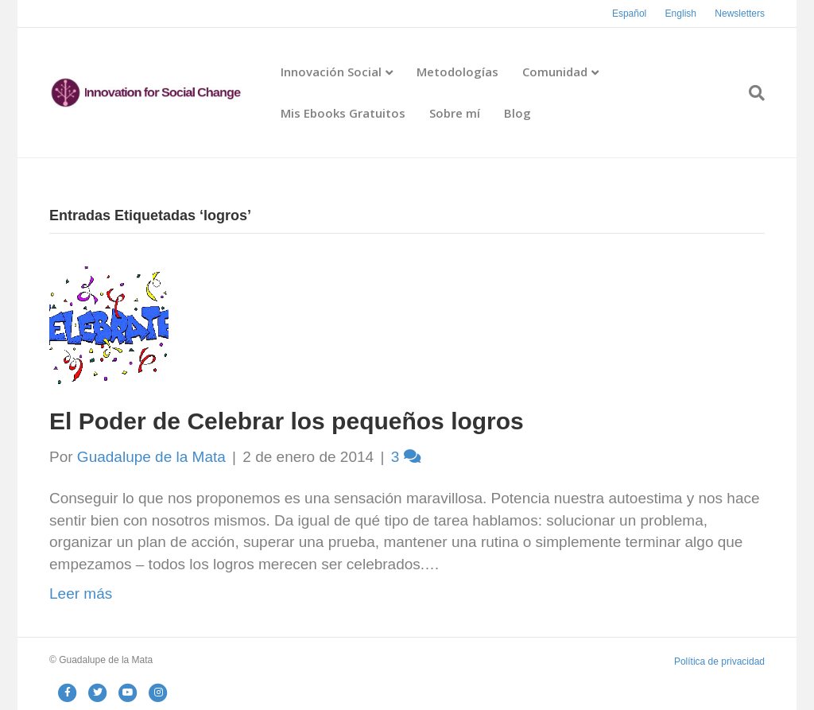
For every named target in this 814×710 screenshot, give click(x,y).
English (680, 13)
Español (629, 13)
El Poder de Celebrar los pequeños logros (286, 421)
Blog (517, 113)
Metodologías (457, 72)
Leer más (80, 593)
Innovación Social (331, 72)
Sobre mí (454, 113)
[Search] (751, 93)
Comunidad (554, 72)
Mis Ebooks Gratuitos (343, 113)
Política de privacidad (719, 661)
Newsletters (740, 13)
